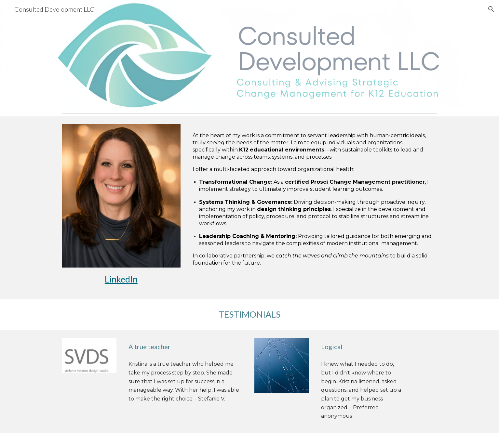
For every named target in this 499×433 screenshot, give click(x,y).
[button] (491, 9)
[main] (121, 279)
